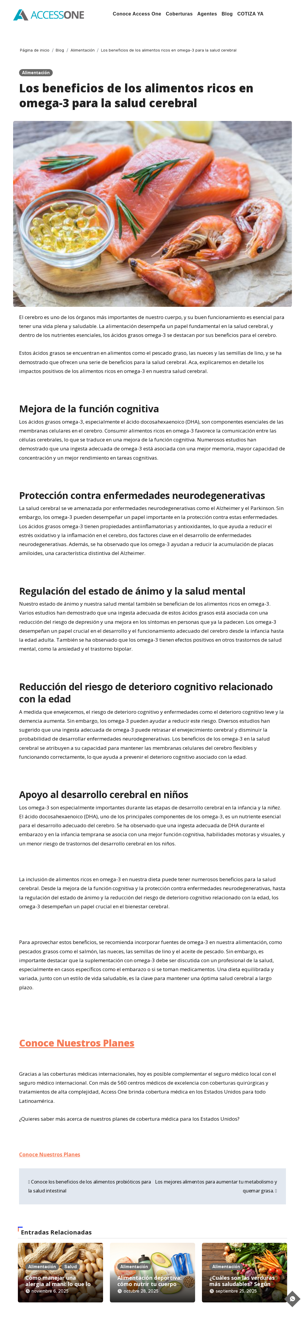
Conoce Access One (137, 13)
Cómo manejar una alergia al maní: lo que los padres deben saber (59, 1284)
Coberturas (179, 13)
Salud (70, 1266)
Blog (227, 13)
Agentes (207, 13)
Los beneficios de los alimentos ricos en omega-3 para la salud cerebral (136, 95)
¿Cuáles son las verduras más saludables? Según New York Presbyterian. (242, 1284)
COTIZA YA (250, 13)
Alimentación (36, 72)
